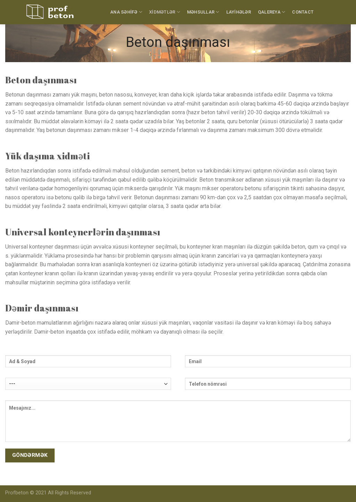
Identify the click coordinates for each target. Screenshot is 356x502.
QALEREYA (271, 12)
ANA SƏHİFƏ (126, 12)
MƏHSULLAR (203, 12)
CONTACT (303, 12)
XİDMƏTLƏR (164, 12)
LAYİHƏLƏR (238, 12)
